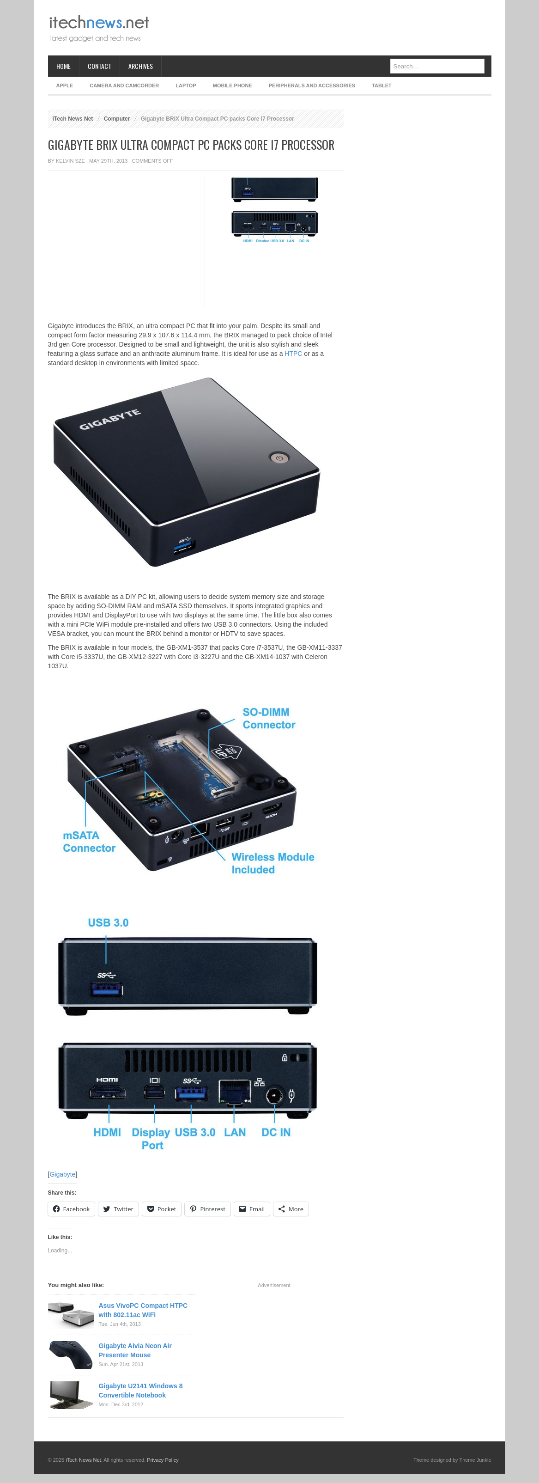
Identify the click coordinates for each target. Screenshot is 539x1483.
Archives (140, 66)
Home (63, 66)
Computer (117, 119)
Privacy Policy (162, 1460)
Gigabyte (62, 1174)
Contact (99, 66)
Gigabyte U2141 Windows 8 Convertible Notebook (141, 1390)
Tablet (382, 85)
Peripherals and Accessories (312, 85)
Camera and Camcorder (124, 85)
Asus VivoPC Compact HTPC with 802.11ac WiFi (143, 1310)
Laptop (186, 85)
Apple (64, 85)
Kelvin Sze (70, 161)
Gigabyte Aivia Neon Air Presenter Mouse (135, 1350)
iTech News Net (73, 119)
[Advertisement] (323, 28)
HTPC (293, 353)
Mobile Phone (232, 85)
